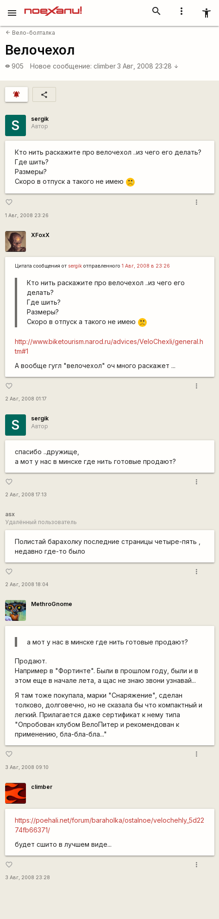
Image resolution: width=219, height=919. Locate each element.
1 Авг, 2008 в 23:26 (146, 266)
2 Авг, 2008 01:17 (26, 399)
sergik (40, 118)
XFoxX (40, 234)
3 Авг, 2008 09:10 (27, 767)
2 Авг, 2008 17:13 (26, 495)
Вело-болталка (30, 32)
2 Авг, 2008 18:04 (27, 584)
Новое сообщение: (61, 66)
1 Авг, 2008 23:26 (27, 216)
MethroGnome (51, 603)
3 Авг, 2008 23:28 (148, 66)
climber (105, 66)
